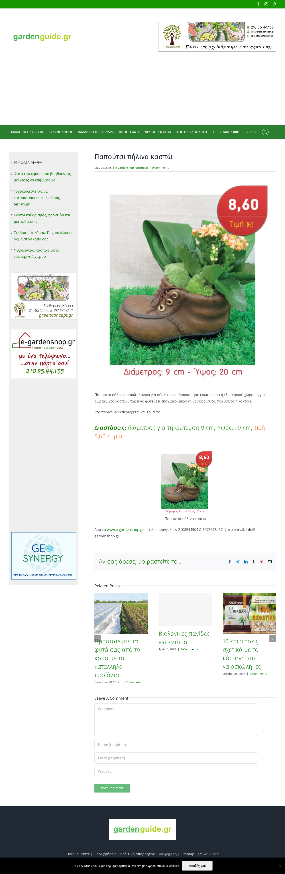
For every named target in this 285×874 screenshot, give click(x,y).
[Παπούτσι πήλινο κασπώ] (185, 281)
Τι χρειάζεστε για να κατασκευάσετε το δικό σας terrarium (37, 198)
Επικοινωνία (208, 854)
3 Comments (258, 674)
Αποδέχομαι (197, 866)
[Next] (272, 638)
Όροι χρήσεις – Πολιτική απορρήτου (124, 854)
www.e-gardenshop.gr (126, 529)
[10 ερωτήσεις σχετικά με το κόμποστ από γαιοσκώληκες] (249, 612)
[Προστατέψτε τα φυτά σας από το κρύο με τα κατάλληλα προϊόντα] (121, 612)
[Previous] (97, 638)
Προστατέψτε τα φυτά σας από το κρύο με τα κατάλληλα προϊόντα (117, 658)
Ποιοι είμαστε (78, 854)
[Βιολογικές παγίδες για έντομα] (185, 609)
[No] (279, 866)
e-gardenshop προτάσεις (131, 168)
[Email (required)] (176, 758)
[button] (265, 132)
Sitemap (187, 854)
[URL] (176, 771)
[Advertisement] (142, 85)
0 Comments (160, 168)
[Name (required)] (176, 744)
